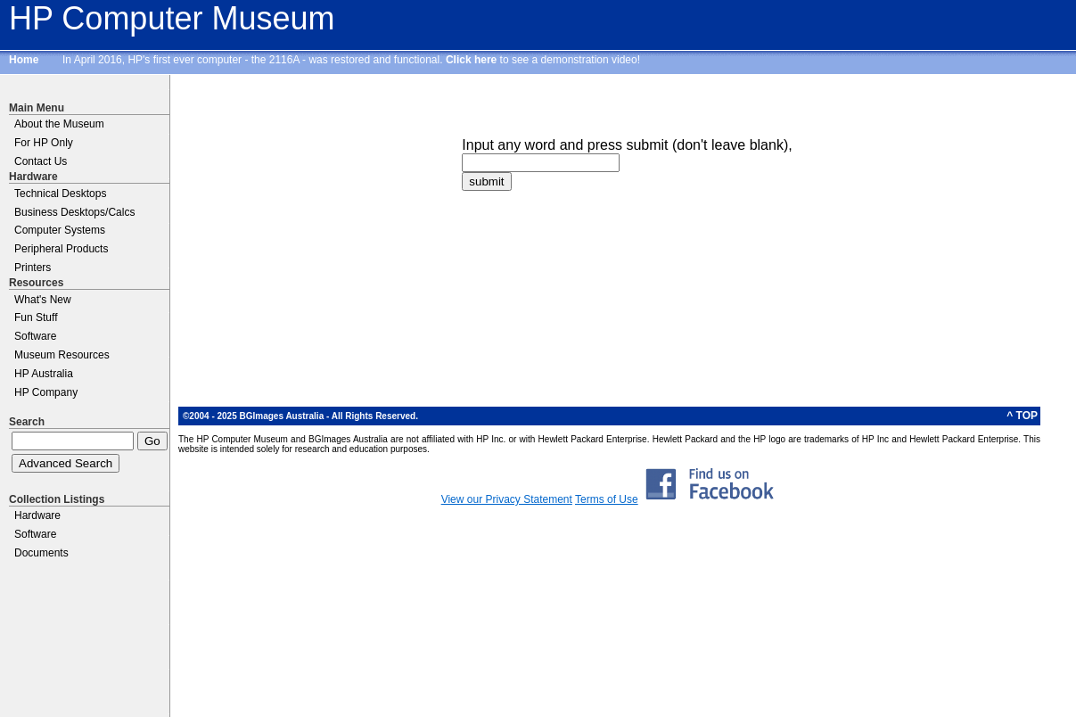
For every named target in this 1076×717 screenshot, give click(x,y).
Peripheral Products (61, 249)
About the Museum (59, 124)
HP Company (46, 392)
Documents (41, 553)
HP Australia (43, 373)
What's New (42, 299)
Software (35, 336)
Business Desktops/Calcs (74, 212)
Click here (471, 60)
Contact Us (40, 161)
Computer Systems (59, 230)
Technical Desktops (60, 193)
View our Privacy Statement (506, 499)
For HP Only (43, 142)
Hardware (37, 515)
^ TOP (1022, 415)
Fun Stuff (35, 317)
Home (23, 60)
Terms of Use (606, 499)
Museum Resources (62, 355)
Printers (32, 267)
